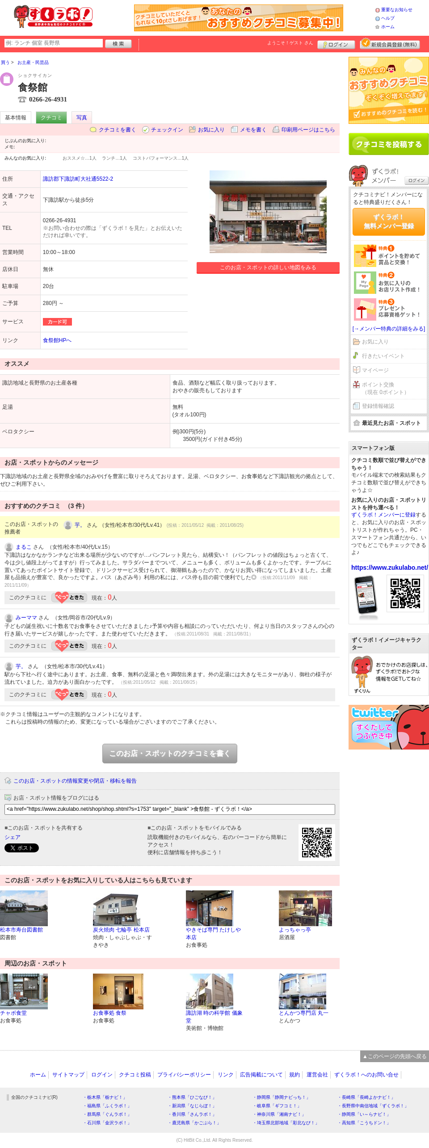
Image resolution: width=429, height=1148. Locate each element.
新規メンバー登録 (390, 43)
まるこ (24, 547)
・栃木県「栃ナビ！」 (105, 1097)
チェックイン (167, 130)
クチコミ (51, 117)
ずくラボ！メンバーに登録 (383, 515)
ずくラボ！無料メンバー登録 (389, 221)
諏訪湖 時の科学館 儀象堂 (214, 1017)
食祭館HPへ (57, 340)
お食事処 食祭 (109, 1013)
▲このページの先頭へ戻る (394, 1056)
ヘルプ (388, 18)
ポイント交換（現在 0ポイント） (385, 388)
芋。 (80, 525)
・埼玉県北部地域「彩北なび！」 (286, 1122)
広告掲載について (261, 1075)
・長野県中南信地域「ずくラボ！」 (373, 1105)
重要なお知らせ (396, 9)
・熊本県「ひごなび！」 (192, 1097)
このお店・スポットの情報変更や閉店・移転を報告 (75, 781)
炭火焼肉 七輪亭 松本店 (121, 930)
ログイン (336, 43)
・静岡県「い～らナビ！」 (364, 1114)
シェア (12, 837)
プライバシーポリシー (184, 1075)
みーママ (26, 617)
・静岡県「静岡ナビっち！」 (281, 1097)
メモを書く (253, 130)
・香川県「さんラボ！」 (192, 1114)
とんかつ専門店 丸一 (303, 1013)
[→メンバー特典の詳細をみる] (389, 329)
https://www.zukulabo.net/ (389, 567)
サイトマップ (68, 1075)
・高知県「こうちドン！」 (364, 1122)
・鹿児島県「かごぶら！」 (194, 1122)
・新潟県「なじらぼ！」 (192, 1105)
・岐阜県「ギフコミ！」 (277, 1105)
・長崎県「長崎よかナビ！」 (366, 1097)
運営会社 (317, 1075)
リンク (226, 1075)
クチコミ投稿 (135, 1075)
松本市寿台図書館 (21, 930)
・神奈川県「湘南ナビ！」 (279, 1114)
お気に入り (211, 130)
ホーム (388, 26)
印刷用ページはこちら (308, 130)
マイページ (375, 370)
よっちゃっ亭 (295, 930)
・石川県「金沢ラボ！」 (107, 1122)
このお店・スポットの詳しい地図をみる (268, 267)
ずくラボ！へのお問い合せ (366, 1075)
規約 (294, 1075)
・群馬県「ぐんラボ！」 (107, 1114)
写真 (81, 117)
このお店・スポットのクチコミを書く (170, 753)
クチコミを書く (117, 130)
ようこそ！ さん (290, 42)
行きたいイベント (383, 356)
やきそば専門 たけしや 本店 (213, 933)
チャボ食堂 (13, 1013)
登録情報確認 (378, 406)
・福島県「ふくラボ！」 (107, 1105)
